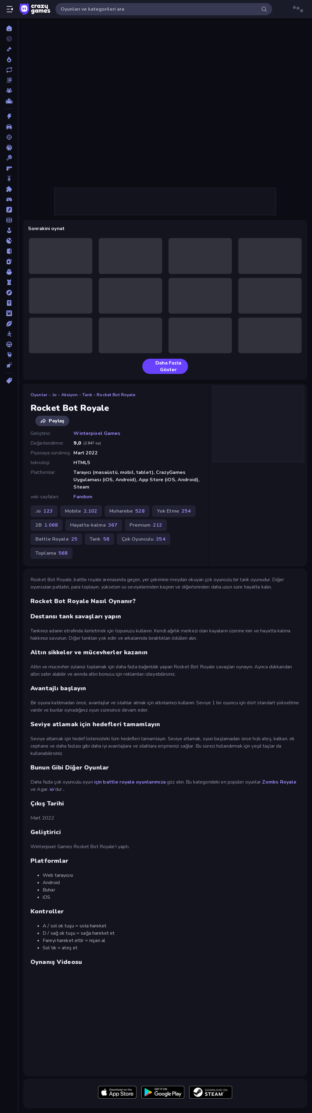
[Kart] (9, 261)
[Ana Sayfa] (9, 28)
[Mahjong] (9, 303)
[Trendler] (9, 59)
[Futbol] (9, 220)
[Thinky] (9, 355)
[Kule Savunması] (9, 282)
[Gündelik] (9, 230)
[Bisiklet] (9, 178)
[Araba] (9, 127)
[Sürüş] (9, 344)
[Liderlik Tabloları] (9, 101)
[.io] (9, 241)
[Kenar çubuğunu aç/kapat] (9, 9)
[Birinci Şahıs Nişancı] (9, 168)
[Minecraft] (9, 313)
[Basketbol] (9, 147)
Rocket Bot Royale (116, 395)
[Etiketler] (9, 380)
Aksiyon (69, 395)
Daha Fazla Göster (164, 366)
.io (54, 395)
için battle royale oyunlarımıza (130, 782)
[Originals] (9, 80)
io (52, 789)
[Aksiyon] (9, 116)
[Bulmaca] (9, 189)
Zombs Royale (279, 782)
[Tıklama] (9, 365)
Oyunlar (39, 395)
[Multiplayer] (9, 90)
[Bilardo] (9, 158)
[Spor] (9, 323)
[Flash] (9, 209)
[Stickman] (9, 334)
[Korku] (9, 272)
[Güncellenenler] (9, 70)
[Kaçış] (9, 251)
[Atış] (9, 137)
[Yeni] (9, 49)
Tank (87, 395)
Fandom (82, 496)
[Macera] (9, 292)
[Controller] (9, 199)
